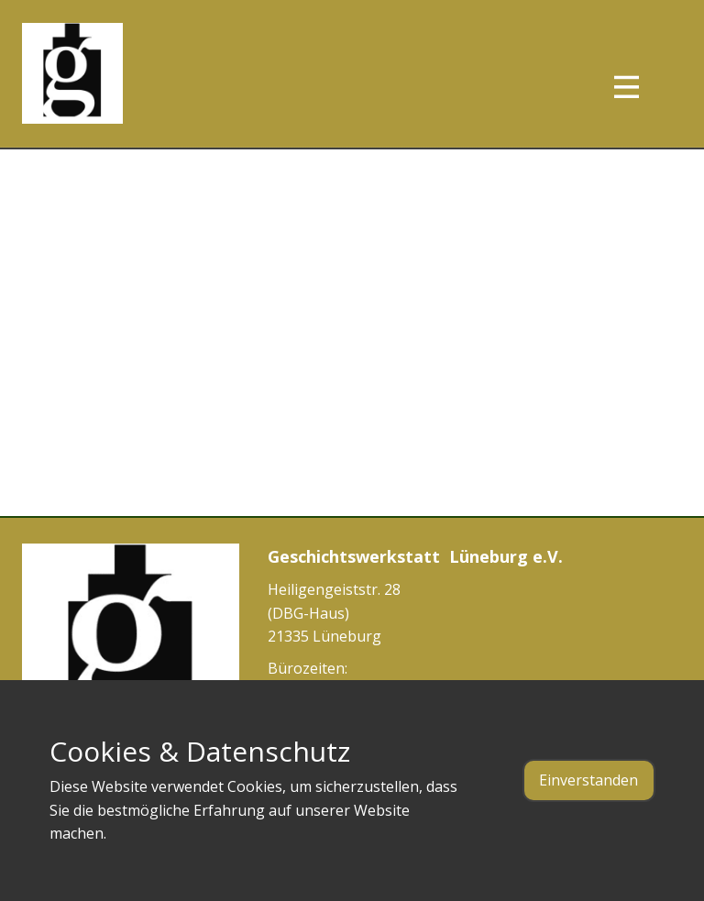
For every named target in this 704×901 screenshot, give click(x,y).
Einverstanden (588, 780)
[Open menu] (643, 87)
